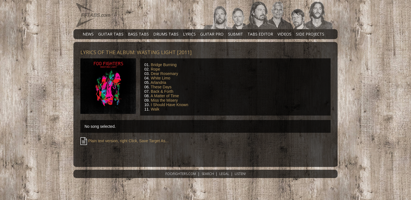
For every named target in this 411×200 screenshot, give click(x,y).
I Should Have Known (169, 104)
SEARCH (208, 173)
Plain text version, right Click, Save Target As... (124, 141)
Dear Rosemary (164, 73)
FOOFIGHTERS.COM (180, 173)
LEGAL (224, 173)
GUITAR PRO (212, 34)
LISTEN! (240, 173)
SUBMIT (235, 34)
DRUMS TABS (166, 34)
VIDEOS (284, 34)
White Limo (160, 78)
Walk (155, 109)
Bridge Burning (164, 64)
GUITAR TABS (110, 34)
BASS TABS (138, 34)
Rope (155, 69)
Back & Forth (162, 91)
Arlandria (158, 82)
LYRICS (189, 34)
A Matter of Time (165, 96)
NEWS (88, 34)
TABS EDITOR (260, 34)
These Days (161, 87)
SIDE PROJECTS (310, 34)
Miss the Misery (164, 100)
